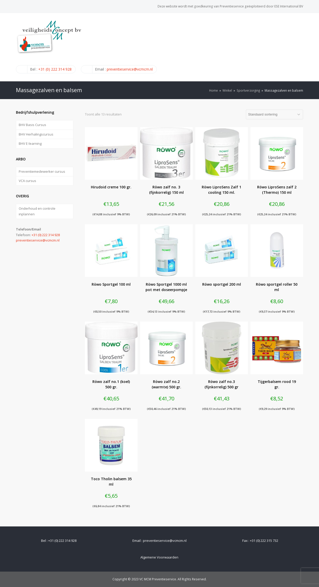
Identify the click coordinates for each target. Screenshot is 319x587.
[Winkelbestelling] (274, 114)
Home (213, 90)
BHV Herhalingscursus (36, 134)
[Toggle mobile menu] (300, 47)
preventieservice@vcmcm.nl (130, 69)
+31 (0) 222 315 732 (264, 540)
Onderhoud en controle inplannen (37, 211)
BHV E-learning (30, 143)
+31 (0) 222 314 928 (55, 69)
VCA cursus (27, 180)
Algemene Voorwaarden (159, 557)
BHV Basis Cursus (32, 124)
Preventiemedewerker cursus (42, 171)
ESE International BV (288, 6)
